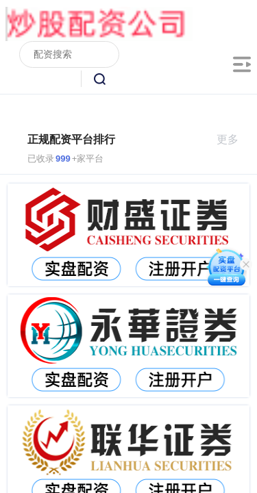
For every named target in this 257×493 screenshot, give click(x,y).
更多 (233, 139)
